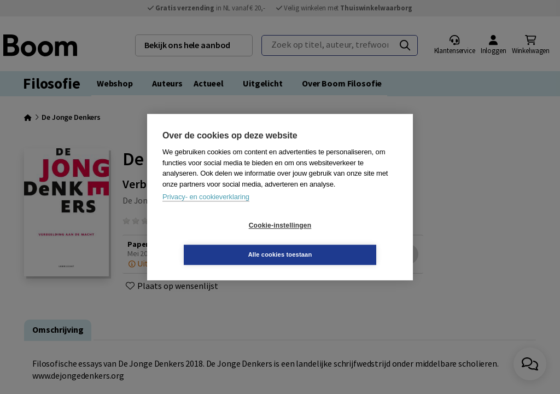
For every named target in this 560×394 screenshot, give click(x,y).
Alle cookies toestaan (345, 239)
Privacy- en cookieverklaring (205, 211)
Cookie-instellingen (215, 240)
